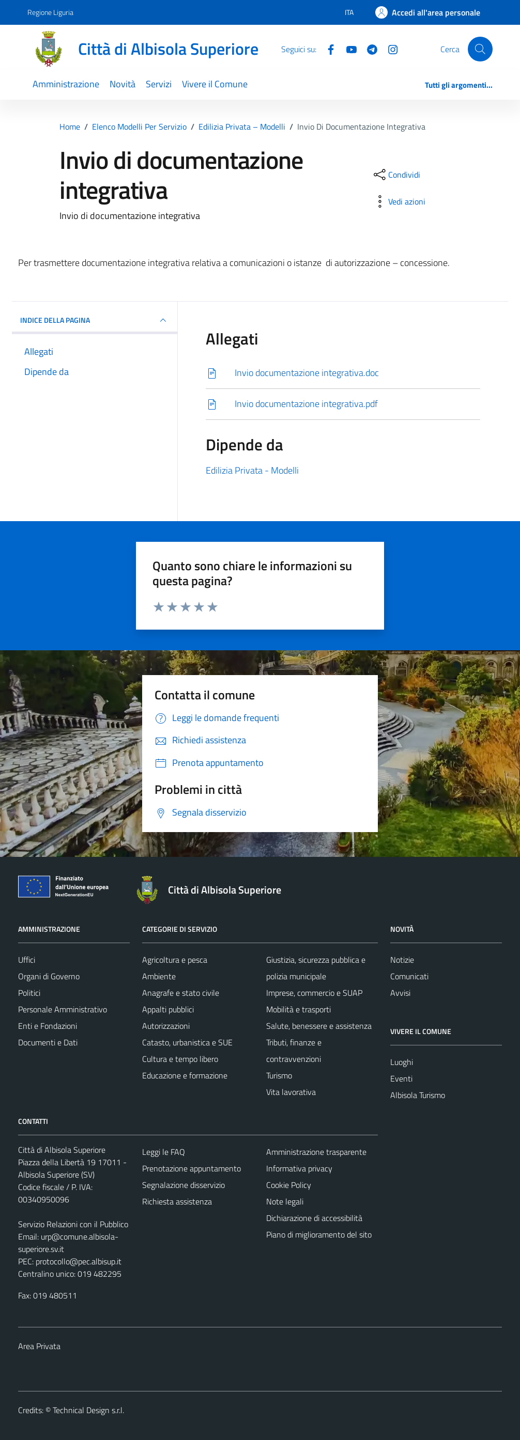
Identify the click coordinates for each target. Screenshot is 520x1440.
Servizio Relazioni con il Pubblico (73, 1224)
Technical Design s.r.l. (88, 1410)
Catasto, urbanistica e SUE (187, 1042)
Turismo (279, 1075)
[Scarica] (343, 373)
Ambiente (159, 976)
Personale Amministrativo (62, 1009)
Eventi (401, 1078)
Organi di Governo (49, 976)
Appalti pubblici (168, 1009)
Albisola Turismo (417, 1095)
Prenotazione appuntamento (191, 1168)
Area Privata (39, 1346)
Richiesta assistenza (177, 1201)
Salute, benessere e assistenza (319, 1026)
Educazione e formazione (184, 1075)
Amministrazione (66, 84)
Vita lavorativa (291, 1092)
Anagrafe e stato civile (180, 993)
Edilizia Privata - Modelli (252, 470)
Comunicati (409, 976)
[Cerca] (480, 49)
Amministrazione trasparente (316, 1152)
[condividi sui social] (396, 174)
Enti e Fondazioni (47, 1026)
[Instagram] (388, 48)
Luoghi (401, 1062)
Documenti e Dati (48, 1042)
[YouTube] (347, 48)
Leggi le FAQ (163, 1152)
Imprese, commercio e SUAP (314, 993)
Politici (29, 993)
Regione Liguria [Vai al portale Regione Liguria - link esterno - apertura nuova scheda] (50, 12)
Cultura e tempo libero (180, 1059)
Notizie (402, 959)
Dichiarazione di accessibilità (314, 1218)
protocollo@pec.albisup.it (78, 1261)
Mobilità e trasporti (298, 1009)
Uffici (26, 959)
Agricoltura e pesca (174, 959)
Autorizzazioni (166, 1026)
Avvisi (400, 993)
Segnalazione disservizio (183, 1185)
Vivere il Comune (215, 84)
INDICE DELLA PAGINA (94, 320)
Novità (122, 84)
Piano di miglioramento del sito (319, 1234)
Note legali (284, 1201)
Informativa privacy (299, 1168)
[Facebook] (326, 48)
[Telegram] (368, 48)
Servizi (159, 84)
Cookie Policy (288, 1185)
